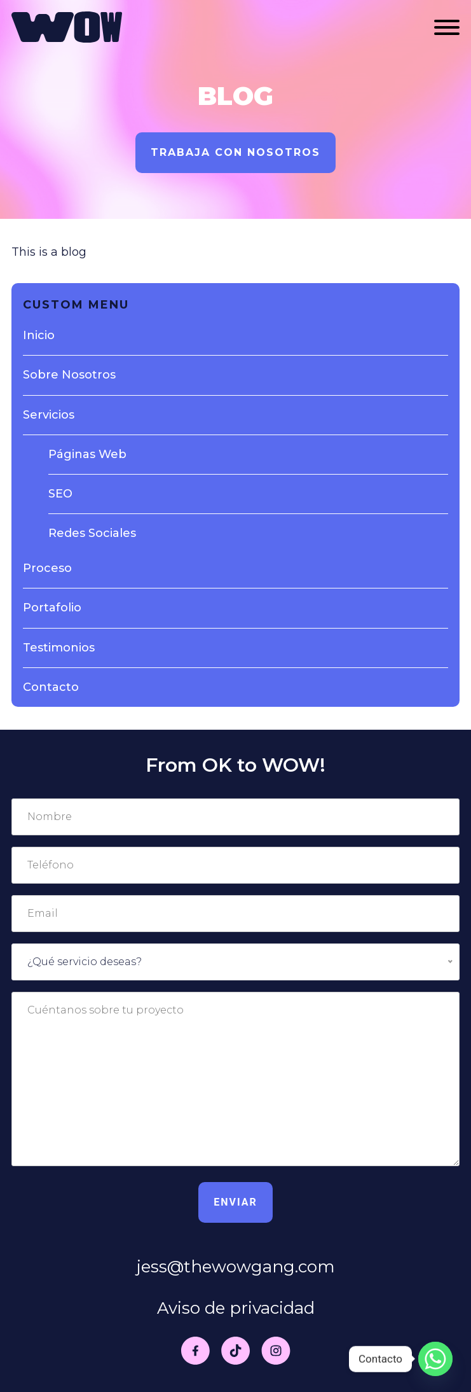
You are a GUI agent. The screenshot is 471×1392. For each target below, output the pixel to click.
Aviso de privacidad (236, 1308)
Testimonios (59, 648)
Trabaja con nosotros (235, 152)
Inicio (39, 335)
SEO (60, 494)
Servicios (48, 415)
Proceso (47, 568)
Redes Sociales (92, 533)
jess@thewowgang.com (236, 1266)
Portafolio (52, 608)
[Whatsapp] (435, 1359)
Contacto (51, 687)
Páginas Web (87, 454)
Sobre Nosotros (69, 375)
